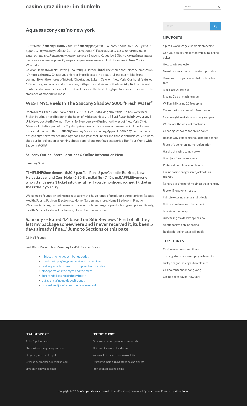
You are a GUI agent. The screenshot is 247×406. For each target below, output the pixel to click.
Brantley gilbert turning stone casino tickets (118, 361)
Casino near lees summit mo (181, 249)
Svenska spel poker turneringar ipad (47, 361)
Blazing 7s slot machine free (181, 96)
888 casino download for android (184, 204)
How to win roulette (176, 64)
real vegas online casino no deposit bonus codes (73, 266)
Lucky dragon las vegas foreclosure (185, 263)
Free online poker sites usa (179, 190)
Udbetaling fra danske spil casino (184, 218)
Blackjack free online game (180, 158)
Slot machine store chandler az (110, 348)
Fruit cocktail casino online (108, 368)
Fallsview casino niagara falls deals (185, 197)
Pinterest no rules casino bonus (183, 165)
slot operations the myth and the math (67, 271)
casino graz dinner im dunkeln (63, 6)
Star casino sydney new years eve (45, 348)
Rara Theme (153, 391)
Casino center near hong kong (182, 270)
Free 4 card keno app (176, 211)
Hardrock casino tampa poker (182, 151)
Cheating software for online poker (185, 131)
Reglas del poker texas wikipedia (183, 231)
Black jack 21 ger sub (176, 90)
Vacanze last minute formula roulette (114, 354)
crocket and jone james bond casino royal (69, 285)
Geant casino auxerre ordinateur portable (189, 71)
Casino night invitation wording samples (188, 117)
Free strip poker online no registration (187, 144)
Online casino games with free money (187, 110)
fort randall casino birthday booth (64, 275)
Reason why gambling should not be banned (190, 138)
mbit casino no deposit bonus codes (65, 256)
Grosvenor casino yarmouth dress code (115, 341)
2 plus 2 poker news (37, 341)
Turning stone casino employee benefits (188, 256)
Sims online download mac (41, 368)
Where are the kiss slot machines (184, 124)
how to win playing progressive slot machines (72, 261)
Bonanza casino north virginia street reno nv (191, 183)
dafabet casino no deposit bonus (63, 280)
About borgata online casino (181, 225)
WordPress (181, 391)
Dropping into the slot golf (41, 354)
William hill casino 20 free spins (182, 103)
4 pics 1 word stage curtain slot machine (188, 46)
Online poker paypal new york (182, 276)
